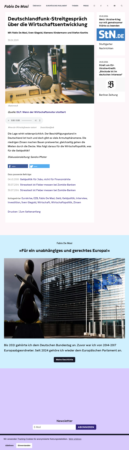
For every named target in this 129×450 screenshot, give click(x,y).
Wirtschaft (43, 202)
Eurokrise (27, 198)
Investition (14, 202)
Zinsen (77, 202)
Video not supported (64, 400)
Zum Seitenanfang (30, 211)
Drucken (13, 211)
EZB (36, 198)
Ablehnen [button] (9, 445)
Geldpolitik (68, 198)
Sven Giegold (28, 202)
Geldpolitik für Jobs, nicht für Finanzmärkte (45, 179)
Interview (81, 198)
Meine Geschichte (64, 359)
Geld (58, 198)
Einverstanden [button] (24, 445)
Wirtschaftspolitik (61, 202)
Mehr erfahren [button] (75, 439)
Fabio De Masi (47, 198)
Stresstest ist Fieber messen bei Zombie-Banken (48, 184)
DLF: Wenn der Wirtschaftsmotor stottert (41, 112)
